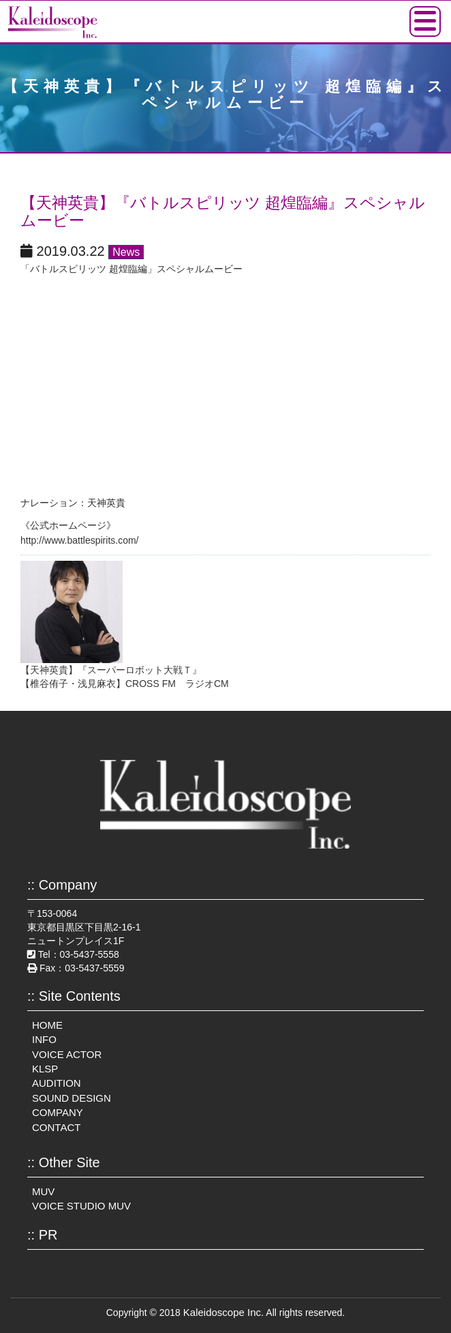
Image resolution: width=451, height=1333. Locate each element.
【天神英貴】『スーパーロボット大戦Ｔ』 (111, 669)
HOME (47, 1025)
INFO (44, 1039)
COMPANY (57, 1112)
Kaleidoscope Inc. (223, 1312)
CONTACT (56, 1127)
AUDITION (56, 1083)
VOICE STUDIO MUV (81, 1206)
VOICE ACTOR (67, 1054)
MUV (43, 1191)
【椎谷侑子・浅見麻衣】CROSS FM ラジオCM (124, 683)
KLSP (45, 1068)
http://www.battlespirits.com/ (79, 540)
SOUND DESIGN (71, 1098)
